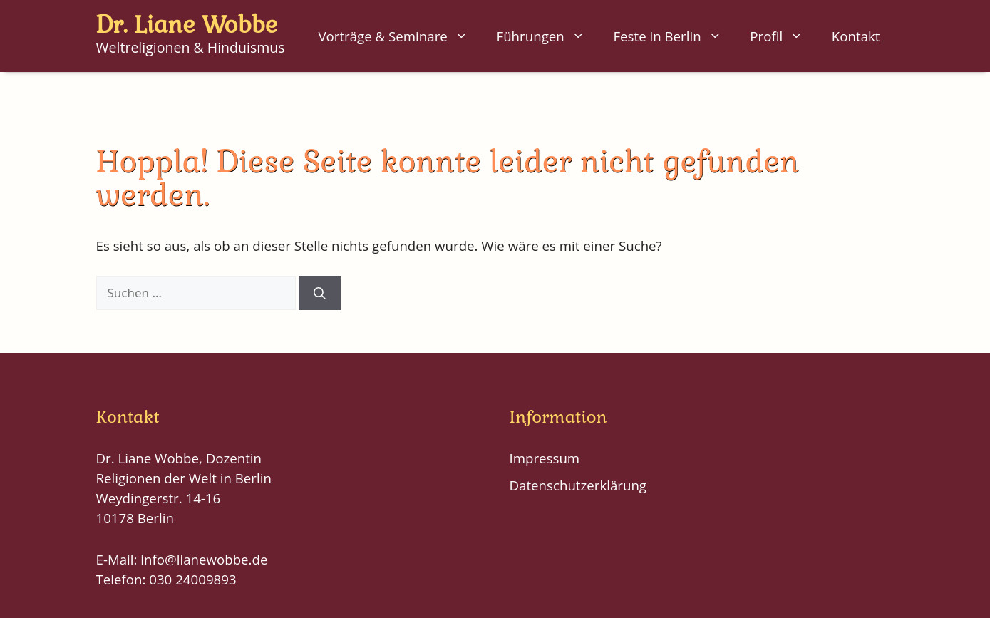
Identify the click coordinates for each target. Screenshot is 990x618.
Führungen (548, 36)
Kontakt (856, 36)
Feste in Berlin (674, 36)
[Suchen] (320, 293)
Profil (784, 36)
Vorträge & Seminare (400, 36)
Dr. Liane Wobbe (186, 25)
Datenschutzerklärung (578, 485)
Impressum (545, 458)
